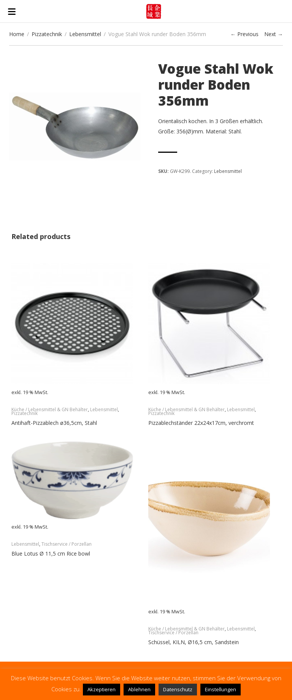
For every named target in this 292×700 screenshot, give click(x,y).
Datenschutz (177, 689)
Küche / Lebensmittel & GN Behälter (49, 409)
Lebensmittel (85, 34)
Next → (273, 34)
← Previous (244, 34)
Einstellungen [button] (220, 689)
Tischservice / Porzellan (66, 544)
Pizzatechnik (47, 34)
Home (16, 34)
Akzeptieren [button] (101, 689)
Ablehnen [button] (139, 689)
